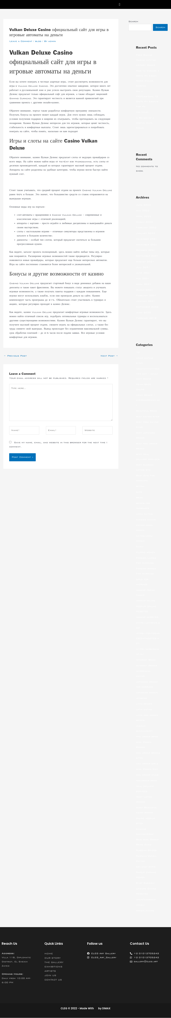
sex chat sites (145, 867)
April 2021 (143, 284)
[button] (119, 4)
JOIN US (50, 975)
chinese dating (146, 519)
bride (139, 497)
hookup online (145, 600)
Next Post (109, 355)
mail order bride (147, 736)
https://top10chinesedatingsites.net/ (148, 638)
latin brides (144, 704)
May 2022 (142, 210)
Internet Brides (146, 665)
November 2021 (146, 244)
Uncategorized (146, 899)
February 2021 (146, 295)
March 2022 (144, 222)
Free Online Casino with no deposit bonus (146, 60)
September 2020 (147, 307)
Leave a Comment (20, 41)
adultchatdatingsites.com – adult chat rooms (148, 374)
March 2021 (144, 290)
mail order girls (147, 763)
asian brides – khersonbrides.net (148, 400)
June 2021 (143, 273)
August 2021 (145, 261)
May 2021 (142, 278)
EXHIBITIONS (53, 967)
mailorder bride (146, 780)
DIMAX (106, 1008)
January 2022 (145, 233)
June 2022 (143, 205)
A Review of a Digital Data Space (145, 123)
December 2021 (146, 239)
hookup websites (147, 617)
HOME (48, 953)
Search (133, 21)
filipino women (145, 552)
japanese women (147, 692)
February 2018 (146, 318)
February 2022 (146, 227)
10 (138, 352)
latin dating (144, 709)
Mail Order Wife (147, 769)
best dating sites (147, 416)
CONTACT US (53, 980)
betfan (140, 486)
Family (140, 546)
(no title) (142, 112)
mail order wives (147, 775)
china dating (144, 514)
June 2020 (143, 312)
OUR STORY (52, 958)
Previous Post (15, 355)
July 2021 (143, 267)
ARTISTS (50, 971)
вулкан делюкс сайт (20, 182)
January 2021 (145, 301)
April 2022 (143, 216)
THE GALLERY (53, 962)
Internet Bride (146, 660)
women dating (145, 911)
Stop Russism (145, 883)
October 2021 (145, 250)
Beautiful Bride (146, 411)
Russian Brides (146, 850)
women (140, 905)
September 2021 (147, 256)
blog (38, 41)
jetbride (141, 698)
